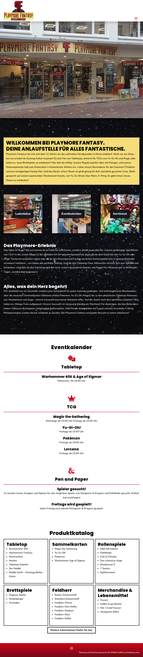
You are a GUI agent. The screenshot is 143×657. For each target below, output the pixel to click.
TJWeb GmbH (117, 652)
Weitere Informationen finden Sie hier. (71, 630)
